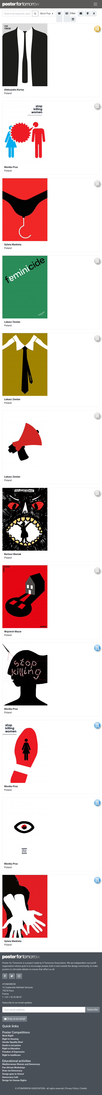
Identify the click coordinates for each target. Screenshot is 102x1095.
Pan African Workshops (13, 1067)
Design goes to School (13, 1074)
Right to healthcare (11, 1055)
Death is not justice (11, 1045)
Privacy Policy (72, 1088)
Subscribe (92, 1009)
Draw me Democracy (12, 1070)
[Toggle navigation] (95, 4)
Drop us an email (14, 1018)
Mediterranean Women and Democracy (21, 1064)
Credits (83, 1088)
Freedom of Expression (13, 1052)
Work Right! (8, 1035)
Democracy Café (10, 1077)
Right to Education (11, 1048)
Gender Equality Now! (12, 1042)
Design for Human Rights (14, 1080)
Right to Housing (10, 1039)
